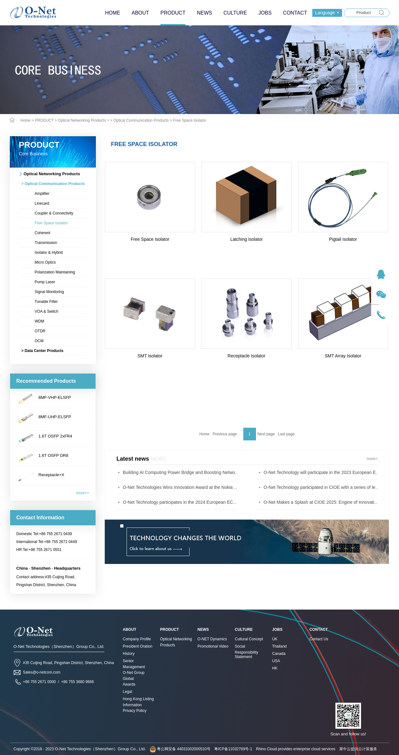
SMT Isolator (149, 355)
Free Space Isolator (189, 120)
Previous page (225, 434)
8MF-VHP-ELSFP (55, 397)
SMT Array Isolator (343, 355)
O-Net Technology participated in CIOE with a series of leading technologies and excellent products (322, 487)
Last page (286, 434)
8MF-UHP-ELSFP (55, 416)
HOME (112, 13)
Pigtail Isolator (343, 239)
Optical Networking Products (82, 120)
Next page (266, 434)
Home (204, 434)
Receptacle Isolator (246, 355)
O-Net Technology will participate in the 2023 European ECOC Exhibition (322, 472)
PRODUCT (44, 120)
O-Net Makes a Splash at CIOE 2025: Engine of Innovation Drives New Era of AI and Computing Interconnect (322, 502)
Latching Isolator (246, 239)
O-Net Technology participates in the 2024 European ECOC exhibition (181, 502)
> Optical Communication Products (139, 120)
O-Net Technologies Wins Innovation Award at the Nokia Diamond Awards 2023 (181, 487)
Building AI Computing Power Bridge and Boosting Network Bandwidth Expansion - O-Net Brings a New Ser (181, 472)
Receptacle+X (51, 474)
